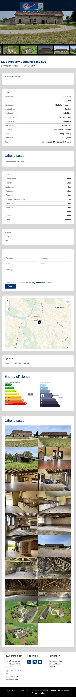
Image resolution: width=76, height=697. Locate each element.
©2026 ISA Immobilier (15, 690)
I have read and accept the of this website (30, 283)
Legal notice (31, 690)
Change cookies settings (60, 690)
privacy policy (35, 283)
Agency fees (43, 690)
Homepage (31, 7)
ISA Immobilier (14, 656)
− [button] (7, 304)
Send (10, 286)
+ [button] (7, 300)
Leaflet (69, 347)
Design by (39, 693)
